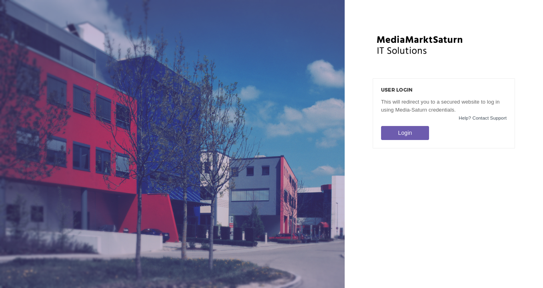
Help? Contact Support (483, 118)
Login (405, 133)
